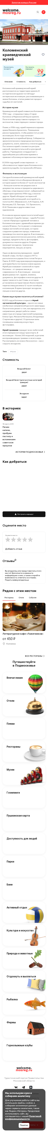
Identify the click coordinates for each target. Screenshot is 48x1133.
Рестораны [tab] (9, 598)
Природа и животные (20, 953)
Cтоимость (21, 82)
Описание (8, 82)
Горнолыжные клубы (20, 1045)
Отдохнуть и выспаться (21, 976)
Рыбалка (12, 999)
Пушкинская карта (18, 815)
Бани (10, 884)
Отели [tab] (21, 598)
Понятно (24, 1125)
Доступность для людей (22, 838)
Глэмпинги (13, 792)
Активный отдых (17, 907)
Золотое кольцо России (24, 2)
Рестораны (13, 746)
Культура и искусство (20, 930)
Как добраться (35, 82)
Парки (10, 861)
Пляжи (11, 723)
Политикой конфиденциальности (23, 1117)
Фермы (11, 1022)
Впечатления (15, 677)
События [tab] (32, 598)
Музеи (10, 769)
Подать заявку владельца (17, 580)
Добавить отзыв (13, 549)
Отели (10, 700)
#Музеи (13, 351)
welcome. (24, 1069)
